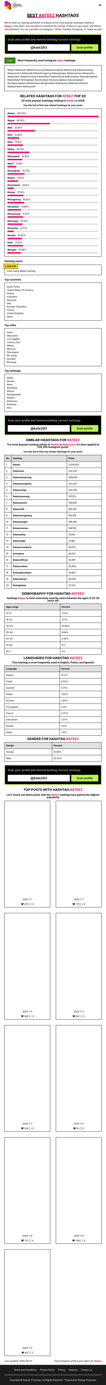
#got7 (10, 163)
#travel (10, 381)
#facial (10, 391)
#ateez (11, 113)
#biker (10, 377)
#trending (12, 387)
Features (73, 1369)
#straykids (13, 206)
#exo (10, 142)
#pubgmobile (14, 394)
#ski (9, 407)
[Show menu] (100, 5)
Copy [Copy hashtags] (10, 60)
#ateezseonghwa (22, 483)
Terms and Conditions (25, 1369)
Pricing (61, 1369)
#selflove (11, 404)
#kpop (10, 120)
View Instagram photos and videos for (78, 1361)
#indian (11, 397)
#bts (9, 127)
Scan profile (85, 47)
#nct (9, 134)
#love (10, 384)
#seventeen (13, 185)
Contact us (86, 1369)
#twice (11, 178)
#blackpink (13, 156)
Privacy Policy (47, 1369)
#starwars (12, 401)
